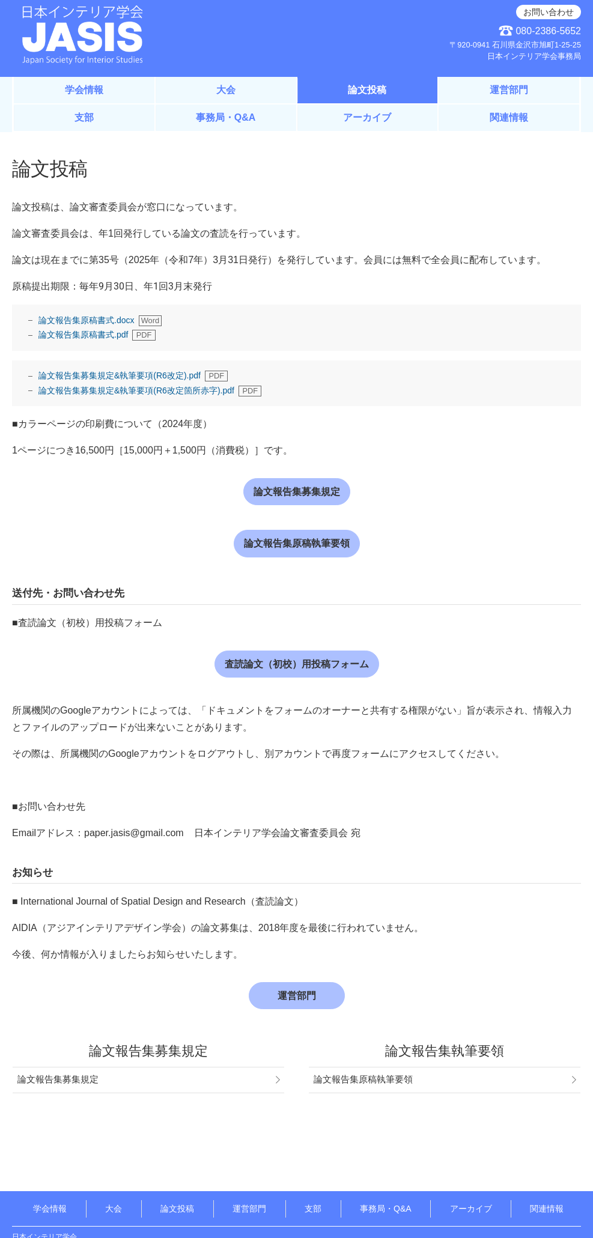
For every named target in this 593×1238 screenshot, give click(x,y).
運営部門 (509, 90)
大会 (226, 90)
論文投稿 (367, 90)
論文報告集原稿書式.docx (86, 320)
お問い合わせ (548, 12)
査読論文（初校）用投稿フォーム (297, 664)
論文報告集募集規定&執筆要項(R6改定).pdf (119, 375)
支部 (84, 117)
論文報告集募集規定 (297, 492)
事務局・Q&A (226, 117)
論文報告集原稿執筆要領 (297, 543)
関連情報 (509, 117)
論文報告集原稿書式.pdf (83, 334)
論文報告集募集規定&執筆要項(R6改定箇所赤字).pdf (136, 390)
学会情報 (84, 90)
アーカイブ (367, 117)
